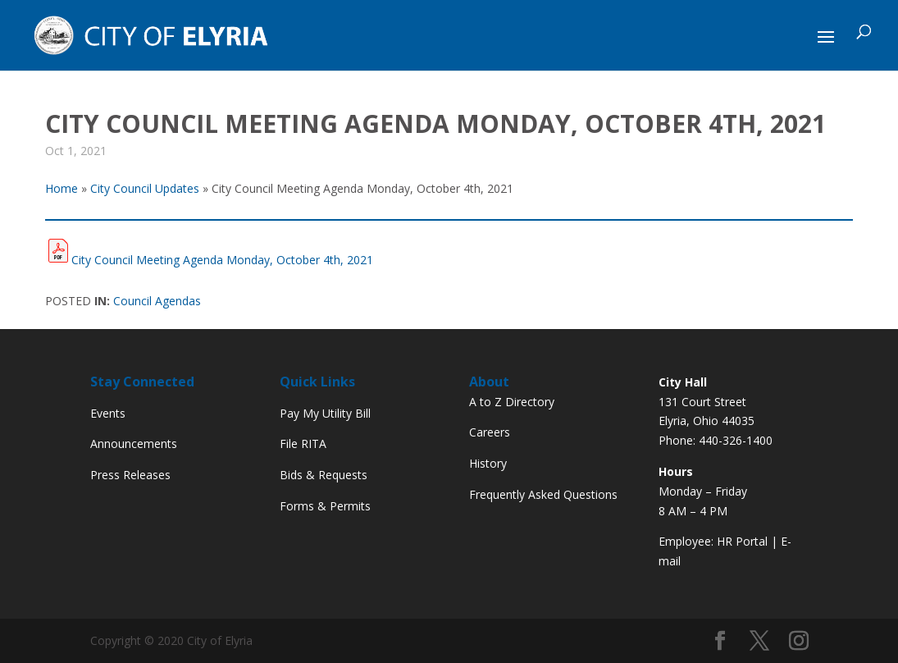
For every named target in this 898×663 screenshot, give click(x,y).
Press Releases (130, 474)
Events (107, 413)
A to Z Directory (511, 401)
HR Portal (742, 541)
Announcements (133, 443)
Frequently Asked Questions (543, 494)
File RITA (303, 443)
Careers (489, 432)
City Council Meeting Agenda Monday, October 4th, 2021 (222, 259)
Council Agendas (157, 301)
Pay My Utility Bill (325, 413)
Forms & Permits (325, 506)
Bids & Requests (323, 474)
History (488, 463)
